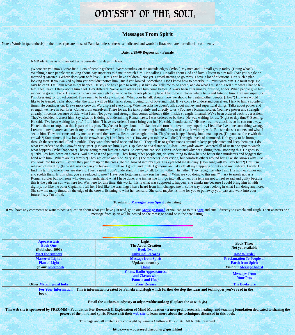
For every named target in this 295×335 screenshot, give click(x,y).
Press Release (145, 284)
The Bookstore (244, 284)
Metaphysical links (53, 284)
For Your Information (56, 289)
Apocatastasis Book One (48, 243)
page (200, 210)
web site (139, 313)
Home (145, 267)
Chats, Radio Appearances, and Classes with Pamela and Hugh (146, 276)
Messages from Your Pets (244, 276)
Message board (251, 267)
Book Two (145, 249)
